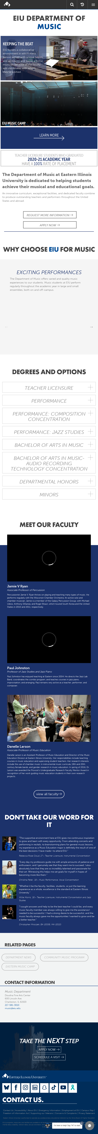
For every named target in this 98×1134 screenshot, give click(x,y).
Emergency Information (49, 1110)
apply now (49, 1049)
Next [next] (91, 327)
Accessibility (20, 1110)
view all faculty (49, 794)
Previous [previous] (6, 327)
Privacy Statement (87, 1113)
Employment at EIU (71, 1110)
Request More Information (50, 215)
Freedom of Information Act (16, 1113)
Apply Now (50, 225)
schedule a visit (49, 1057)
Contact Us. (23, 1099)
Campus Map (87, 1110)
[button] (89, 1125)
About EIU (32, 1110)
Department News (18, 957)
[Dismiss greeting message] (82, 1123)
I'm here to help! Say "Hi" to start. (67, 1125)
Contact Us (8, 1110)
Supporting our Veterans (42, 1113)
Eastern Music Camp (20, 966)
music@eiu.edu (13, 1008)
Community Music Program (64, 957)
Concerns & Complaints (66, 1113)
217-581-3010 (12, 1005)
